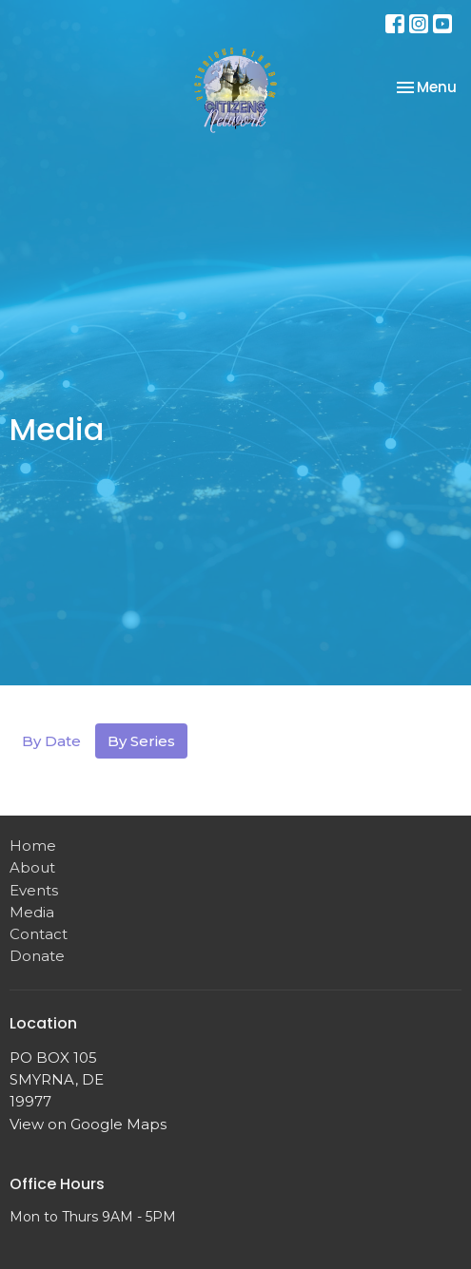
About (32, 867)
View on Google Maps (88, 1124)
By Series (141, 741)
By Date (51, 741)
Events (34, 890)
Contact (39, 934)
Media (32, 912)
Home (33, 845)
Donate (37, 956)
